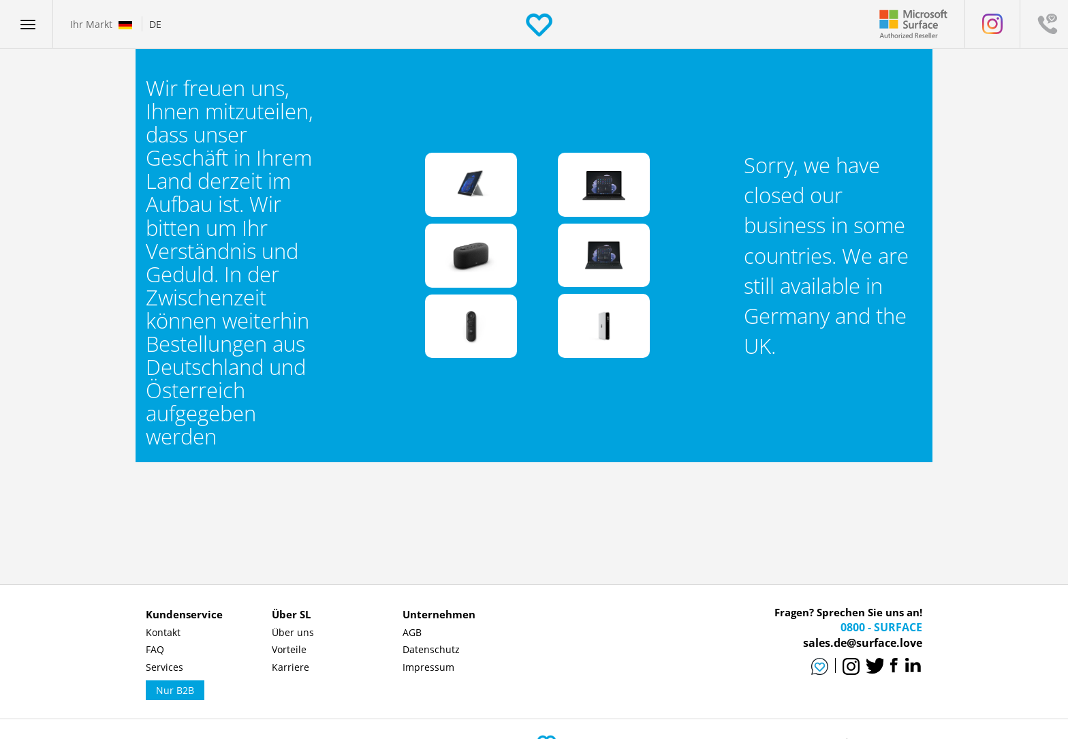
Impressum (428, 667)
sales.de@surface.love (862, 642)
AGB (412, 632)
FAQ (155, 649)
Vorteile (289, 649)
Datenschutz (431, 649)
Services (164, 667)
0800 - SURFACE (881, 627)
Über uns (293, 632)
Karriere (290, 667)
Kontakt (163, 632)
